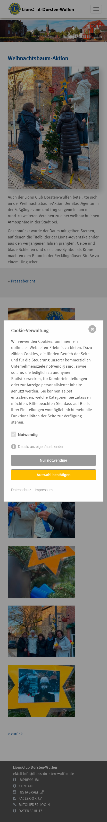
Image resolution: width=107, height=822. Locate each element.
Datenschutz (21, 490)
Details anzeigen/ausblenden (41, 447)
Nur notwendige (53, 460)
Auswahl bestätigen (53, 475)
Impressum (44, 490)
